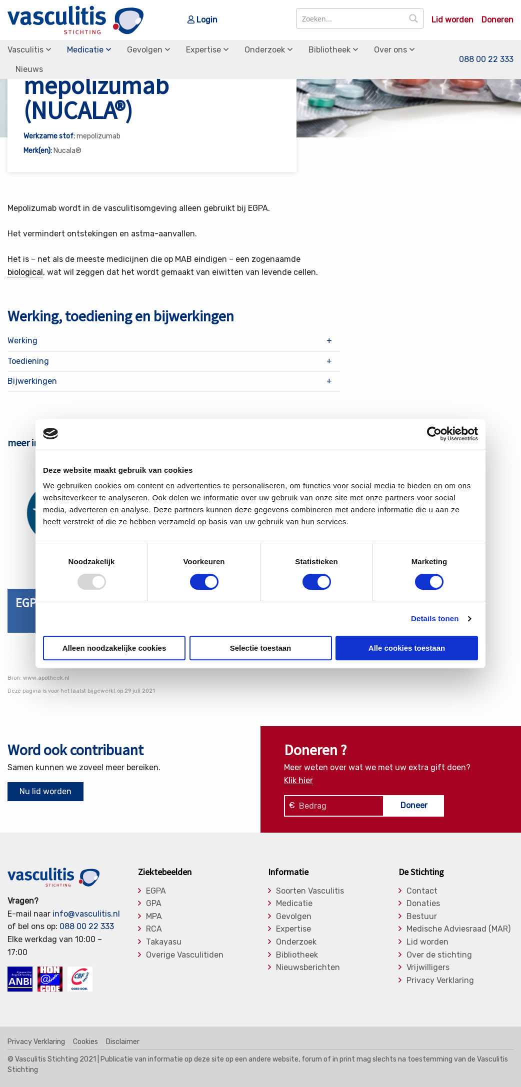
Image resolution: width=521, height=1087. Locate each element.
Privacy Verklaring (440, 981)
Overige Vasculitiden (185, 955)
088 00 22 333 (486, 59)
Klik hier (298, 780)
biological (25, 272)
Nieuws (29, 69)
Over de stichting (439, 955)
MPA (154, 917)
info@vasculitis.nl (86, 914)
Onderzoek (264, 49)
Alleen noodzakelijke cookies (114, 648)
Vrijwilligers (428, 968)
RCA (154, 929)
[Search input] (351, 18)
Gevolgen (144, 49)
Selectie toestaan (261, 648)
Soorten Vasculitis (310, 891)
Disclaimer (123, 1042)
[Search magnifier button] (413, 18)
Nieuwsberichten (308, 968)
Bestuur (421, 917)
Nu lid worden (46, 791)
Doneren (498, 20)
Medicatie (85, 49)
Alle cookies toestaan (406, 648)
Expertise (203, 49)
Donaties (423, 904)
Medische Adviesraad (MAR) (458, 929)
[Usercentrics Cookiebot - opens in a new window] (434, 433)
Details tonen (434, 618)
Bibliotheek (329, 49)
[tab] (174, 340)
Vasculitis (26, 49)
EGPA (156, 891)
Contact (422, 891)
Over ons (390, 49)
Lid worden (453, 20)
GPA (154, 904)
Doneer (414, 805)
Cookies (85, 1042)
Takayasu (164, 942)
